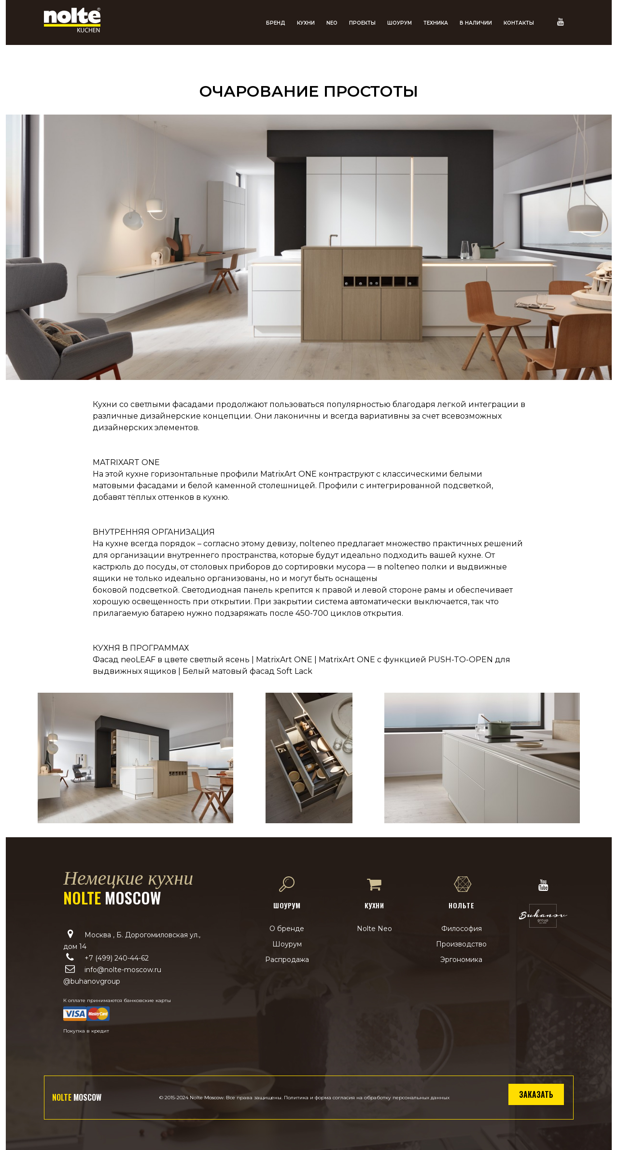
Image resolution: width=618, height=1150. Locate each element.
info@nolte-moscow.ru (122, 969)
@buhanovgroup (91, 981)
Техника (435, 23)
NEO (331, 23)
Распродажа (287, 959)
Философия (461, 928)
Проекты (362, 23)
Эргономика (461, 959)
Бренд (275, 23)
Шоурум (399, 23)
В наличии (476, 23)
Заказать (536, 1094)
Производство (461, 944)
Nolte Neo (374, 928)
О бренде (286, 928)
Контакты (519, 23)
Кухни (306, 23)
